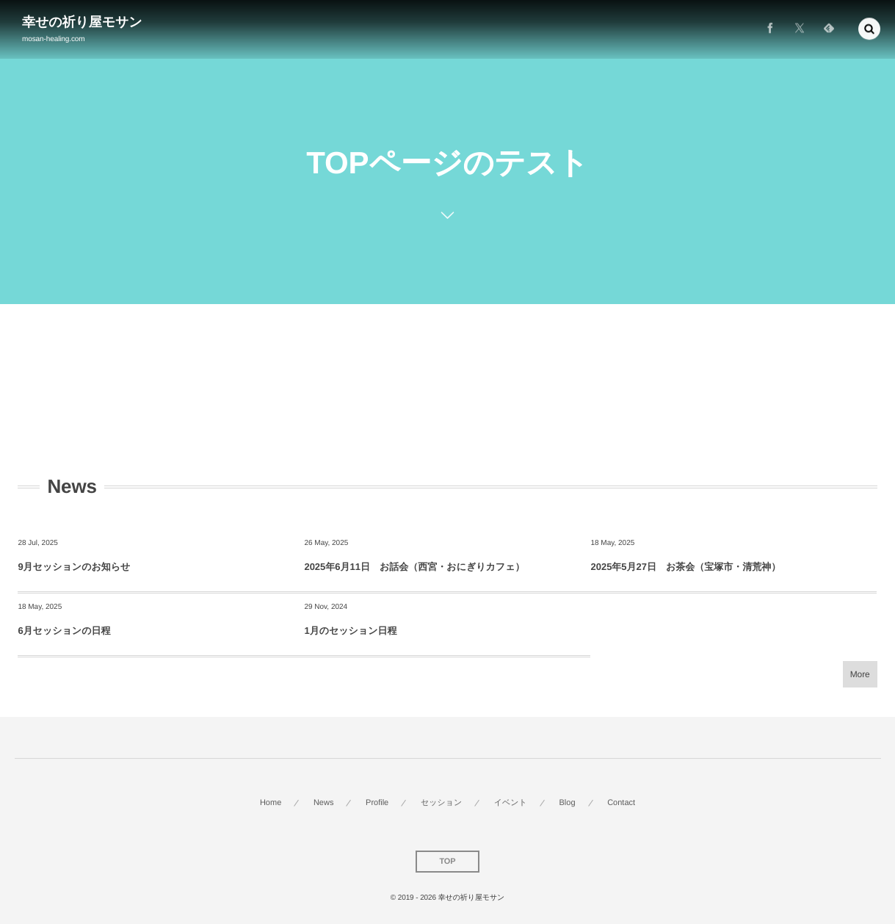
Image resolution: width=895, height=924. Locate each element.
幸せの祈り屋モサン (82, 22)
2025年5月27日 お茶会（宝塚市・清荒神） (685, 566)
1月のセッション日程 (350, 630)
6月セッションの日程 (64, 630)
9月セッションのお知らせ (74, 566)
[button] (869, 27)
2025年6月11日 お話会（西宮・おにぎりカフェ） (414, 566)
